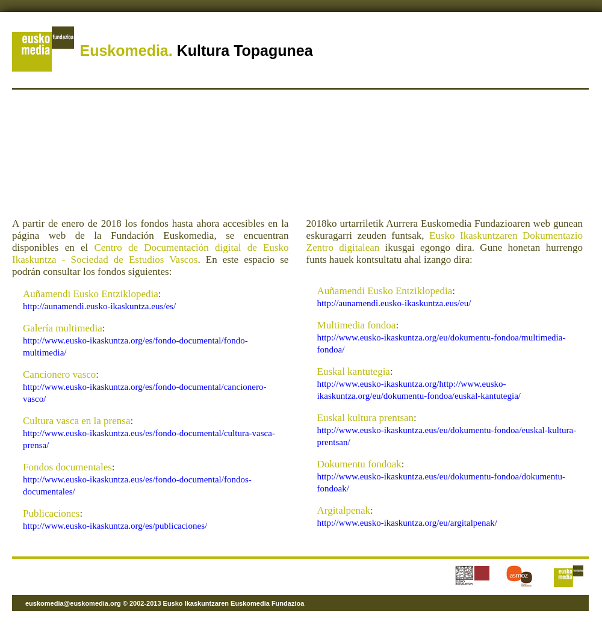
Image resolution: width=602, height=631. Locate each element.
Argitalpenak (343, 510)
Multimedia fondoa (356, 325)
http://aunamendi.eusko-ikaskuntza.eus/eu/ (394, 303)
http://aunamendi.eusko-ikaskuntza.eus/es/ (99, 306)
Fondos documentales (67, 467)
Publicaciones (51, 513)
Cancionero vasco (59, 374)
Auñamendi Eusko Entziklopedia (90, 294)
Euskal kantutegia (353, 371)
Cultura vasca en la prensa (76, 420)
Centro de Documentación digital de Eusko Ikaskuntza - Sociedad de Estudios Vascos (150, 253)
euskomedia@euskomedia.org (73, 603)
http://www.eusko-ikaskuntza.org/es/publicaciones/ (115, 526)
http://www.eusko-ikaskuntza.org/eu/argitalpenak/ (407, 523)
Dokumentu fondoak (359, 464)
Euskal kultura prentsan (365, 417)
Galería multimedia (62, 328)
